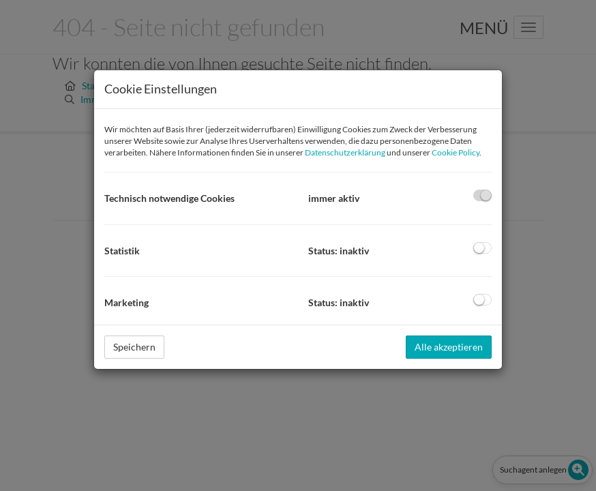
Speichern (134, 347)
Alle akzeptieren (449, 347)
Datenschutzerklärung (345, 152)
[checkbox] (482, 195)
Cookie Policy (455, 152)
